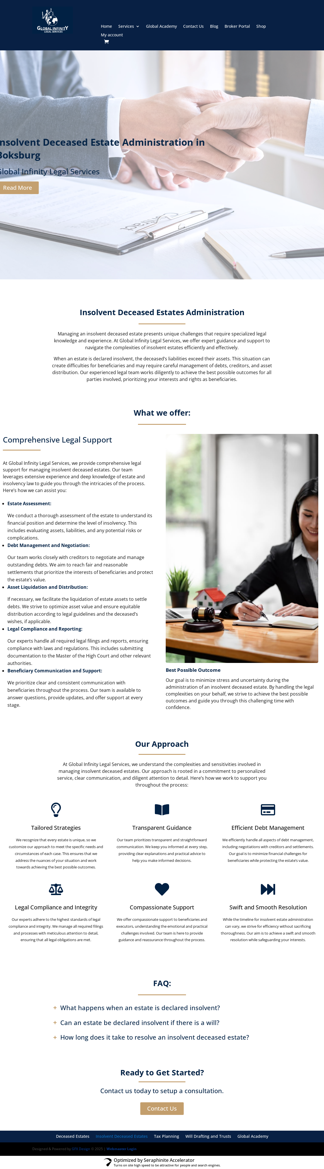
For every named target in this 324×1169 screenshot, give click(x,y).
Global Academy (161, 26)
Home (106, 26)
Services (126, 26)
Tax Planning (166, 1136)
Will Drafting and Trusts (208, 1136)
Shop (261, 26)
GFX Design (81, 1148)
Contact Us (193, 26)
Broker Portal (237, 26)
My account (112, 35)
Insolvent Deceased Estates (122, 1136)
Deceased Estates (72, 1136)
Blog (214, 26)
